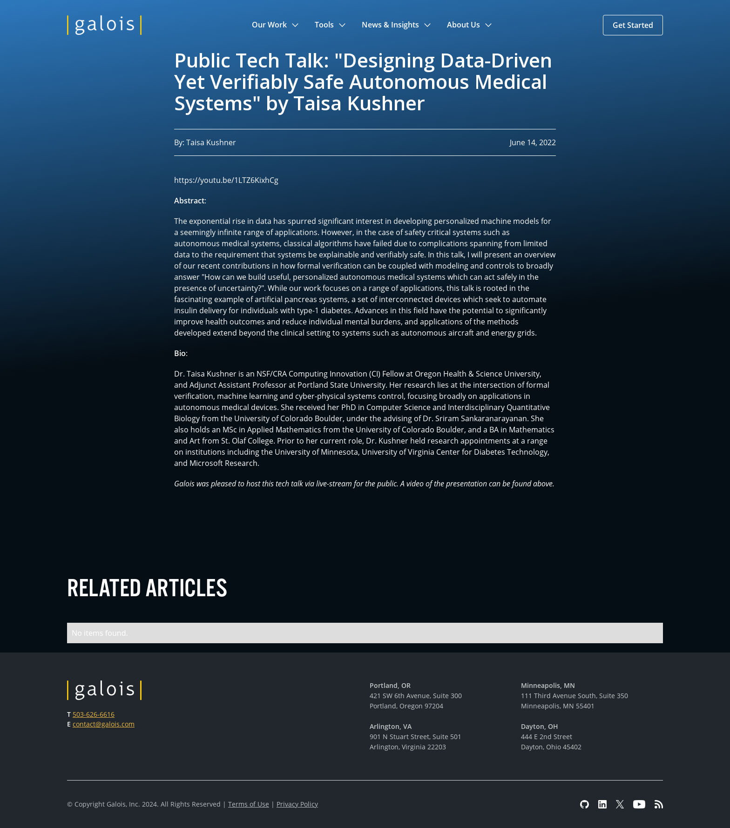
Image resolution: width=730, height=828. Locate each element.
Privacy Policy (297, 804)
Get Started (633, 25)
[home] (104, 25)
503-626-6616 (94, 714)
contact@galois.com (104, 724)
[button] (276, 25)
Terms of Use (248, 804)
